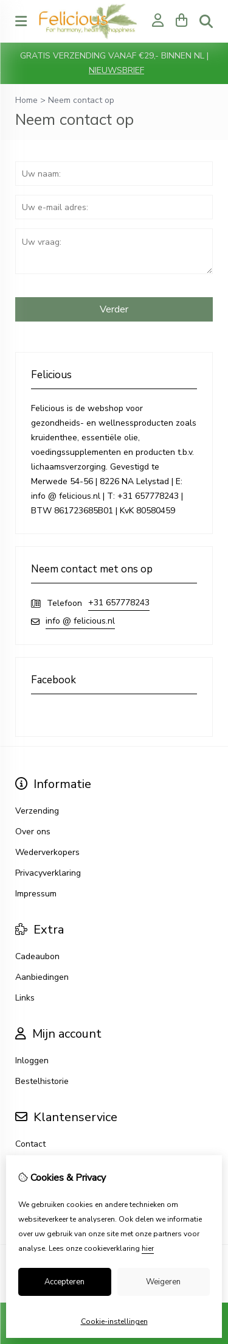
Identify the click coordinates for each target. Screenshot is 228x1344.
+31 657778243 (119, 602)
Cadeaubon (37, 956)
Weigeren (163, 1281)
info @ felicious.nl (80, 621)
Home (26, 100)
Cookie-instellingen (114, 1321)
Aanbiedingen (42, 977)
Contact (30, 1144)
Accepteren (64, 1281)
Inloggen (32, 1060)
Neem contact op (81, 100)
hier (148, 1248)
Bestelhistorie (42, 1081)
